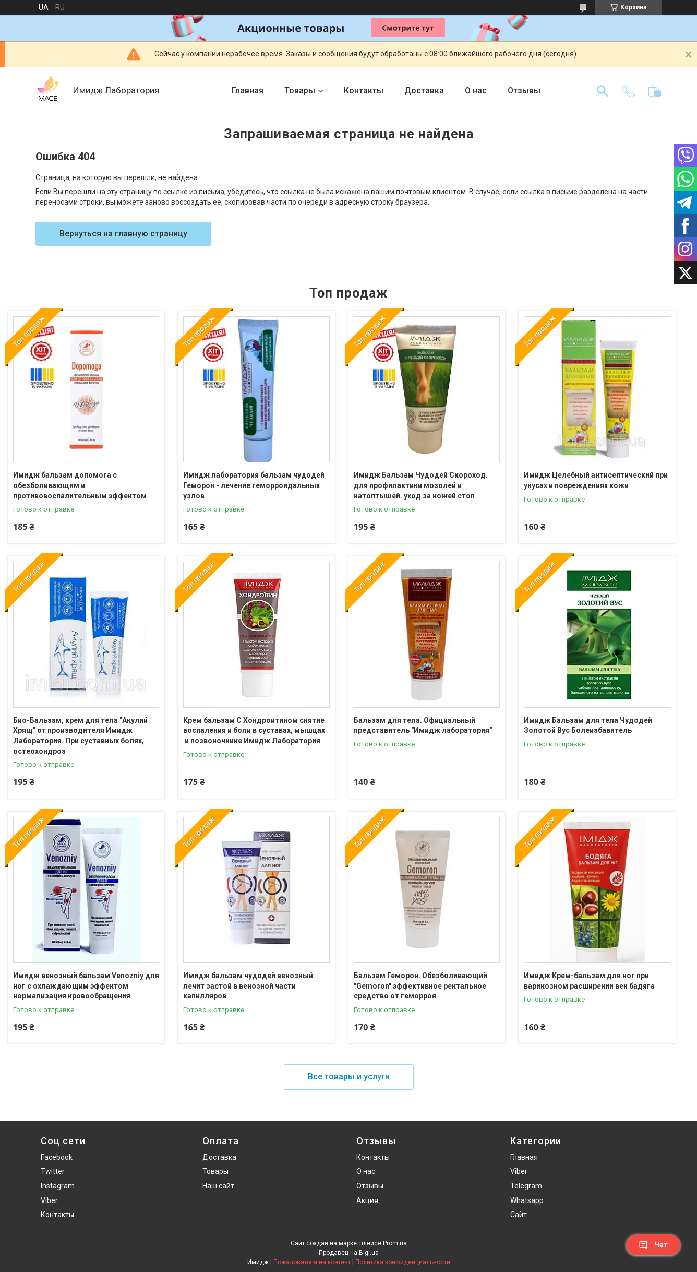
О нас (476, 91)
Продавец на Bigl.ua (349, 1252)
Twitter (53, 1171)
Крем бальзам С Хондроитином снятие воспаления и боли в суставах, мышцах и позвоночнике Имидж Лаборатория (254, 730)
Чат (653, 1245)
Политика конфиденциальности (402, 1262)
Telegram (526, 1186)
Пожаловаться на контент (312, 1262)
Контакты (363, 91)
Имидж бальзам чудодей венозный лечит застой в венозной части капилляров (248, 985)
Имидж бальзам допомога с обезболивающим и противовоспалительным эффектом (80, 485)
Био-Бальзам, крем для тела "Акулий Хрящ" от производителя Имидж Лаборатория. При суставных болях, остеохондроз (80, 735)
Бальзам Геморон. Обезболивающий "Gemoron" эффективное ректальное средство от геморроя (420, 985)
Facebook (57, 1157)
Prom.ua (395, 1243)
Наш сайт (218, 1186)
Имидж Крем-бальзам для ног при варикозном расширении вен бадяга (589, 980)
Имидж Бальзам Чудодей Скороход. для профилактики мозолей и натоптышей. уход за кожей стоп (421, 485)
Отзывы (524, 91)
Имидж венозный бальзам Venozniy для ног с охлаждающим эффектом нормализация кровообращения (86, 985)
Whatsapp (527, 1200)
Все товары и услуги (349, 1076)
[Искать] (602, 90)
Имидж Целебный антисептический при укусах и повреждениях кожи (596, 480)
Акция (367, 1200)
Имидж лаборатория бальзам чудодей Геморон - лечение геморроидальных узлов (254, 485)
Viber (49, 1200)
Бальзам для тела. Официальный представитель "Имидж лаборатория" (423, 725)
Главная (247, 91)
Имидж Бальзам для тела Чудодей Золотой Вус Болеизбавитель (588, 725)
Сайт (518, 1214)
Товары (299, 91)
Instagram (58, 1186)
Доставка (424, 91)
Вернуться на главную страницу (123, 234)
